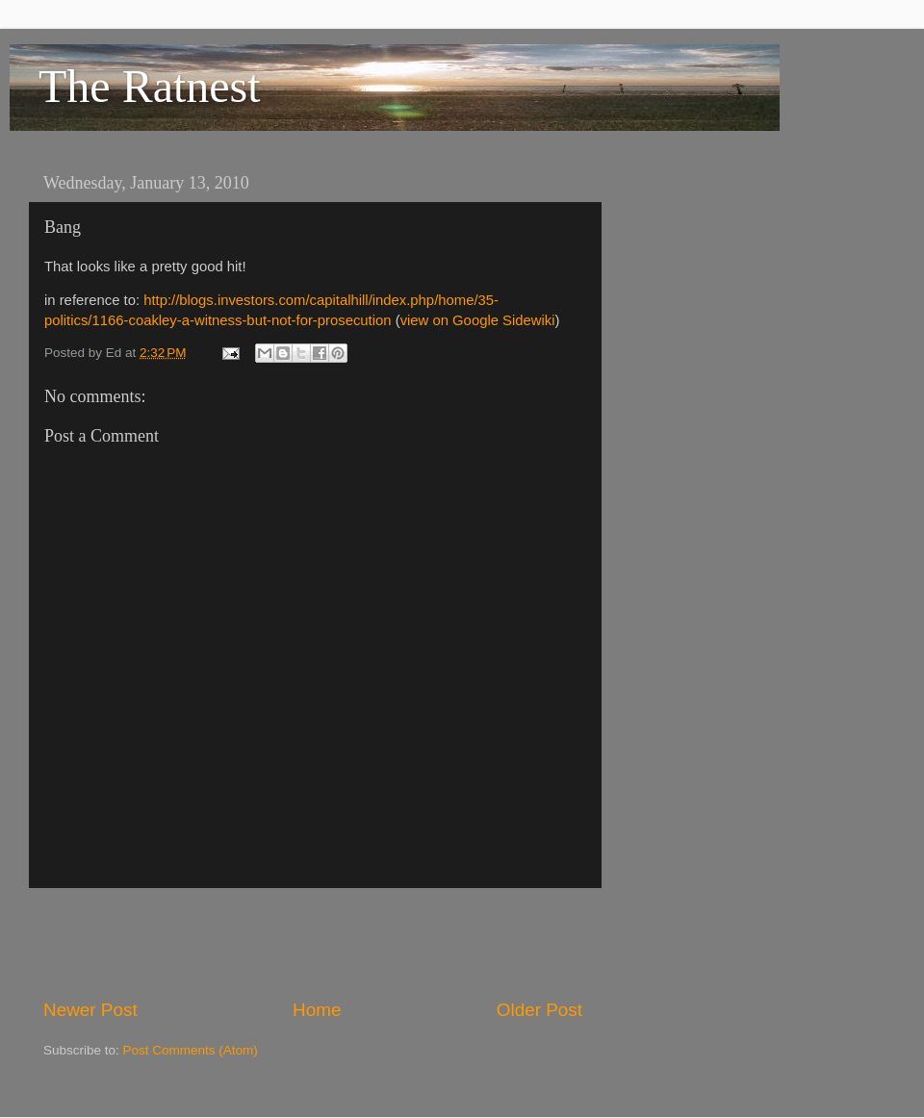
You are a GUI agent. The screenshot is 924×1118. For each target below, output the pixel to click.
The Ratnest (149, 86)
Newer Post (90, 1010)
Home (317, 1010)
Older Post (539, 1010)
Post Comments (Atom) (190, 1050)
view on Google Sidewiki (477, 320)
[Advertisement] (313, 943)
